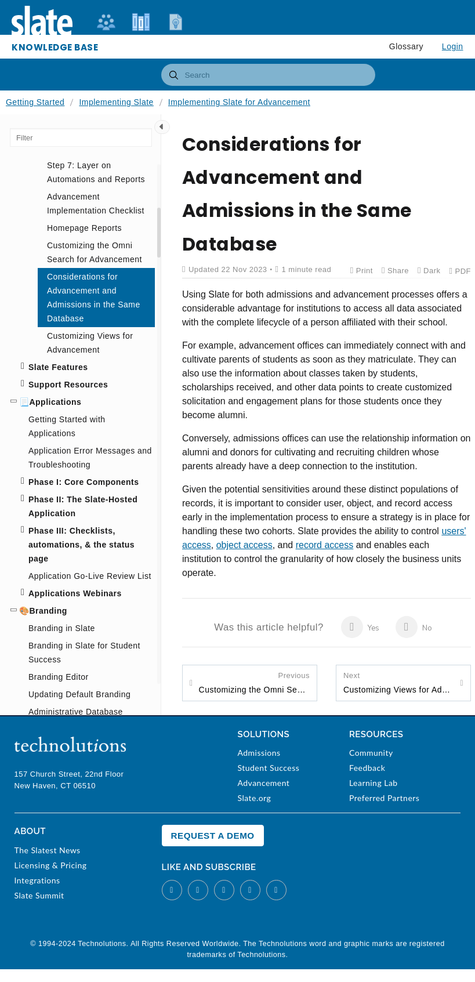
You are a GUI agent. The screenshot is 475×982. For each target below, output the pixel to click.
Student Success (268, 768)
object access (244, 545)
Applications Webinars (75, 593)
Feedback (367, 768)
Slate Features (58, 367)
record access (325, 545)
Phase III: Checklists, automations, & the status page (81, 544)
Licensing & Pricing (50, 865)
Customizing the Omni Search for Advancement (254, 682)
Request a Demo (213, 835)
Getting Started (35, 102)
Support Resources (68, 384)
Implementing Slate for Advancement (239, 102)
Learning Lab (373, 783)
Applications (55, 402)
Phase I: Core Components (83, 482)
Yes (360, 627)
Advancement (263, 783)
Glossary (406, 46)
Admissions (258, 753)
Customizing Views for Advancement (398, 682)
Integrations (37, 880)
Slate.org (254, 798)
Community (371, 753)
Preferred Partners (384, 798)
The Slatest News (47, 850)
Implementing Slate (116, 102)
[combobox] (268, 75)
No (414, 627)
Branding (48, 610)
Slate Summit (39, 895)
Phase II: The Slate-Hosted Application (82, 506)
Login (452, 46)
